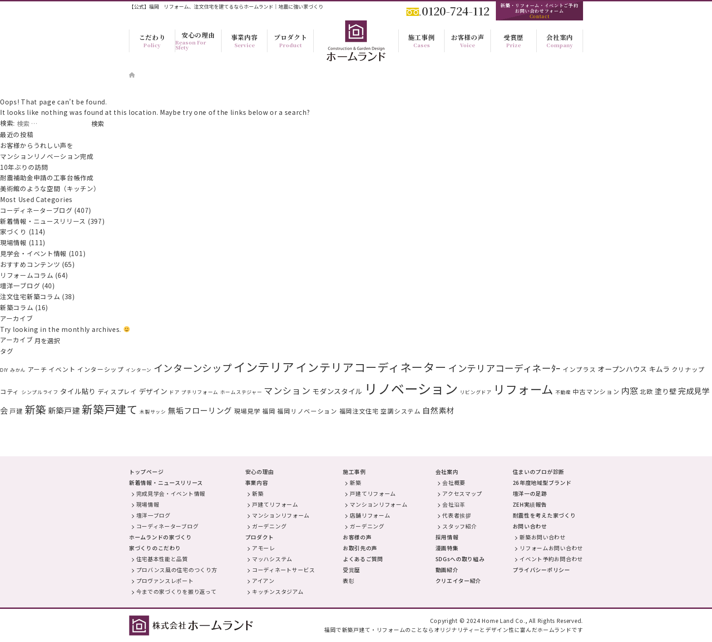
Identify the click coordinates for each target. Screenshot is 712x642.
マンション (287, 390)
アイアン (263, 580)
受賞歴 (351, 569)
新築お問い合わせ (542, 537)
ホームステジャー (241, 392)
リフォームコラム (27, 275)
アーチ (37, 369)
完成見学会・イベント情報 (170, 493)
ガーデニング (269, 526)
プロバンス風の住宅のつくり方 (177, 569)
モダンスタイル (337, 391)
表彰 (348, 580)
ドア (174, 392)
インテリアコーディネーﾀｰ (504, 368)
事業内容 (256, 482)
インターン (139, 369)
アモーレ (263, 548)
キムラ (659, 369)
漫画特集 (447, 548)
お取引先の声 (360, 548)
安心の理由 (259, 471)
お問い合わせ (530, 526)
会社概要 (453, 482)
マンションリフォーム (281, 515)
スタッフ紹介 (459, 526)
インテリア (263, 366)
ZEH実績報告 (530, 504)
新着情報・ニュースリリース (43, 221)
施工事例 (354, 471)
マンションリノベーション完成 (47, 156)
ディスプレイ (117, 391)
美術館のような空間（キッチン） (50, 188)
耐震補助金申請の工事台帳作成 (47, 177)
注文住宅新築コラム (30, 296)
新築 (35, 409)
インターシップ (100, 369)
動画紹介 (447, 569)
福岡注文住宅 (359, 410)
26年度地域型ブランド (542, 482)
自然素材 (438, 410)
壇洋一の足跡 (530, 493)
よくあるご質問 (363, 559)
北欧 (646, 391)
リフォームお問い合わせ (551, 548)
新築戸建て (110, 409)
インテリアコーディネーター (371, 367)
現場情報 (13, 242)
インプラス (579, 369)
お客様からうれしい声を (40, 145)
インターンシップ (192, 368)
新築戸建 (64, 410)
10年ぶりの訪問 (24, 167)
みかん (18, 369)
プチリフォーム (199, 392)
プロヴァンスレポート (165, 580)
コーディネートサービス (283, 569)
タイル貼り (78, 391)
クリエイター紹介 (458, 580)
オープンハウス (622, 369)
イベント (62, 369)
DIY (4, 369)
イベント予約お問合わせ (551, 559)
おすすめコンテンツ (30, 264)
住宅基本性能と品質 (162, 559)
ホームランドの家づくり (160, 537)
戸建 (16, 410)
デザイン (153, 391)
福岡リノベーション (307, 410)
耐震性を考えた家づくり (544, 515)
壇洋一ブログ (20, 285)
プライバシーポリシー (541, 569)
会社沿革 (453, 504)
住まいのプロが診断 (538, 471)
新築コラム (17, 307)
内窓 (629, 390)
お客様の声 (357, 537)
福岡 (268, 410)
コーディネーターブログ (36, 210)
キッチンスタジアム (277, 591)
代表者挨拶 (456, 515)
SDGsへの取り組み (460, 559)
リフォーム (523, 389)
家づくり (13, 231)
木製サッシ (152, 411)
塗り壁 (665, 391)
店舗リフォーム (370, 515)
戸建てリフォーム (275, 504)
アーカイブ (16, 339)
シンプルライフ (40, 392)
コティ (10, 391)
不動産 (563, 392)
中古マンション (596, 391)
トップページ (146, 471)
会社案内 (447, 471)
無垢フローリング (200, 410)
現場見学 (247, 410)
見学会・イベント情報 (33, 253)
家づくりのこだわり (155, 548)
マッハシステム (272, 559)
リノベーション (411, 388)
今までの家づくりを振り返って (176, 591)
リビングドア (476, 392)
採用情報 (447, 537)
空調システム (400, 410)
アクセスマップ (462, 493)
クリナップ (688, 369)
